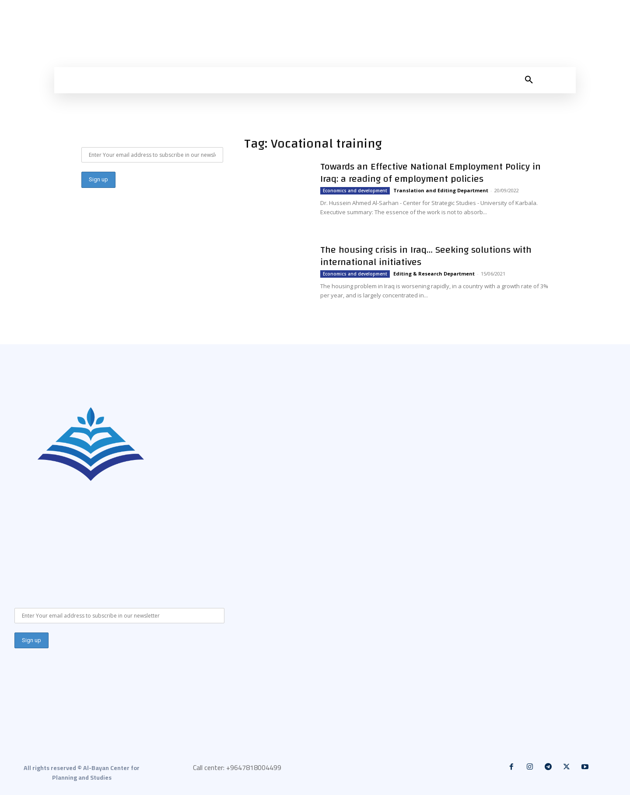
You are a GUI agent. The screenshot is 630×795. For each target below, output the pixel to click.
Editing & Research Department (434, 273)
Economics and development (355, 190)
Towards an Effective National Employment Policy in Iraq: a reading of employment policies (430, 172)
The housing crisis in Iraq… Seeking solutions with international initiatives (426, 256)
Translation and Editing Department (440, 190)
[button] (529, 80)
